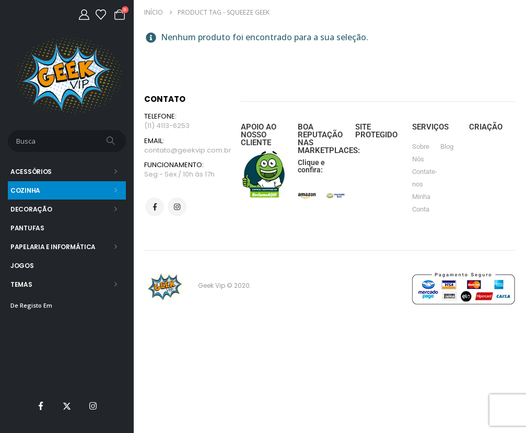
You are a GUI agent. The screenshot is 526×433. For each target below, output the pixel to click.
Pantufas (27, 228)
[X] (67, 406)
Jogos (22, 265)
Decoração (31, 209)
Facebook (154, 207)
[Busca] (111, 141)
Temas (21, 284)
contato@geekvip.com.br (187, 150)
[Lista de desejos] (101, 14)
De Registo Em (31, 305)
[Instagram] (93, 406)
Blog (446, 146)
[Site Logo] (67, 75)
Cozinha (25, 190)
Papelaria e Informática (53, 246)
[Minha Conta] (84, 14)
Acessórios (31, 171)
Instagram (177, 207)
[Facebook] (41, 406)
